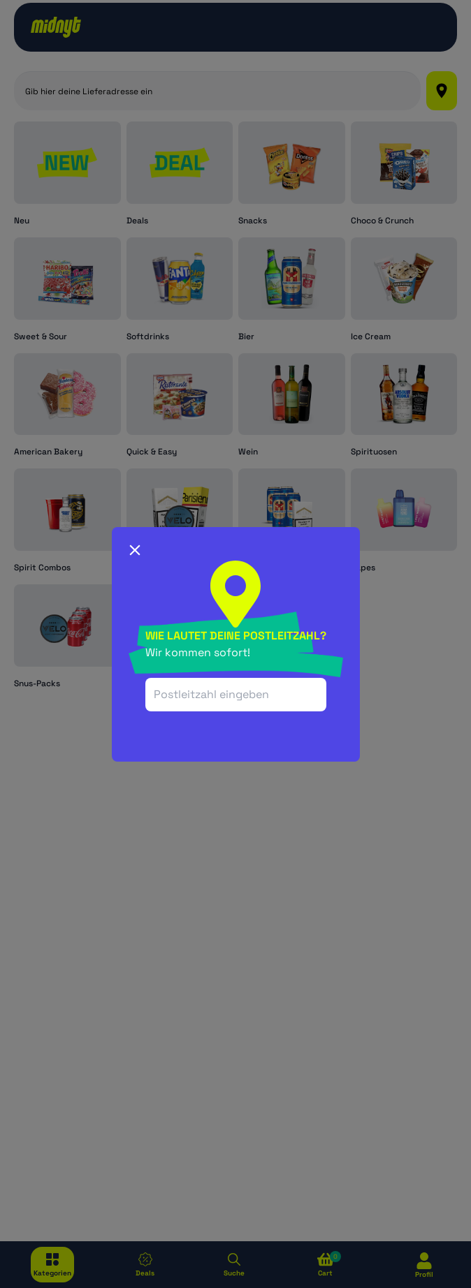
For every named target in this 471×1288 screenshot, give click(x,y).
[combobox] (235, 694)
